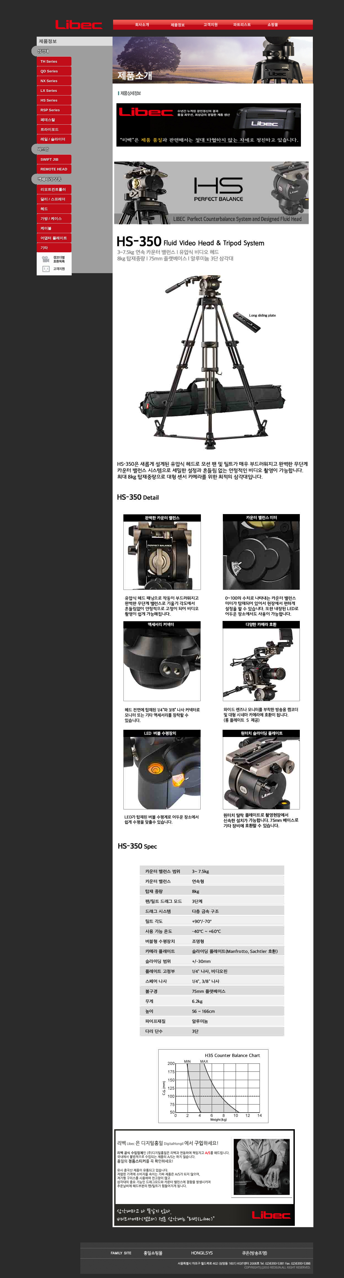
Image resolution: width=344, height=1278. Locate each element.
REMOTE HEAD (54, 169)
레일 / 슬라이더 (53, 139)
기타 (44, 248)
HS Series (49, 100)
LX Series (49, 91)
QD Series (49, 71)
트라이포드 (50, 129)
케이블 (46, 228)
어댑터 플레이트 (54, 238)
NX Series (49, 81)
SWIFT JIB (49, 159)
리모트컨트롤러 (53, 189)
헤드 (44, 209)
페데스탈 (48, 120)
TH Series (49, 61)
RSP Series (50, 110)
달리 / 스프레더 (53, 199)
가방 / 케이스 (51, 219)
